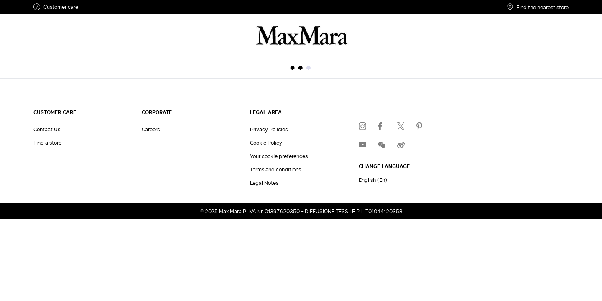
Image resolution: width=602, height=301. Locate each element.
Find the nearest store (538, 6)
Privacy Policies (269, 129)
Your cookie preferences (279, 156)
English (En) (373, 179)
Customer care (55, 6)
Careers (151, 129)
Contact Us (46, 129)
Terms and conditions (275, 169)
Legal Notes (264, 182)
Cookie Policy (266, 142)
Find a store (47, 142)
